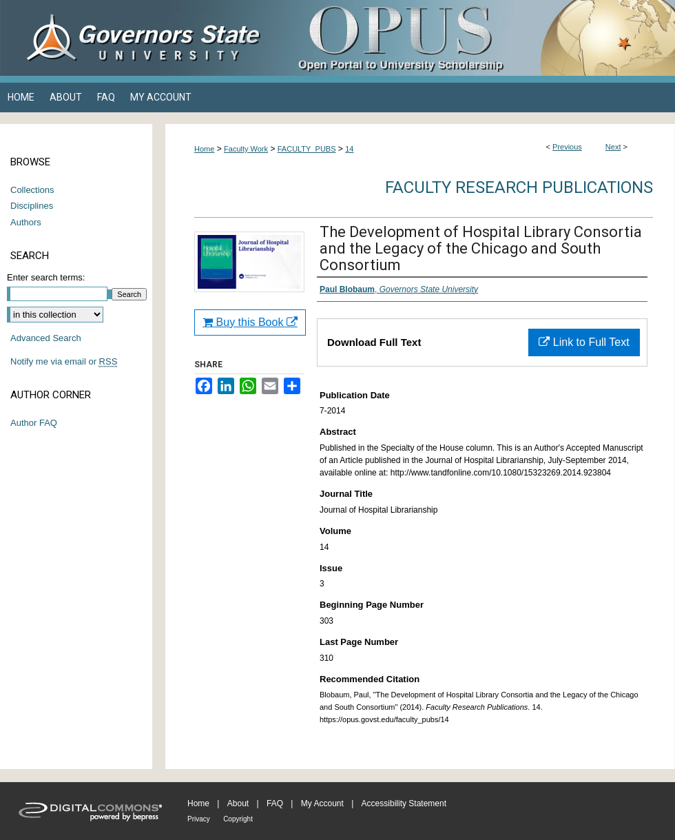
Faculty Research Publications (519, 187)
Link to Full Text (584, 342)
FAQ (275, 803)
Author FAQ (33, 423)
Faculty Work (246, 149)
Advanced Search (45, 338)
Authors (25, 222)
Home (204, 149)
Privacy (198, 819)
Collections (32, 190)
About (238, 803)
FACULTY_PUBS (307, 149)
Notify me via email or (63, 361)
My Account (322, 803)
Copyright (238, 819)
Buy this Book (250, 322)
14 (349, 149)
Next (613, 147)
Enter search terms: (46, 277)
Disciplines (31, 206)
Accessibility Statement (404, 803)
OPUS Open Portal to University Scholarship (475, 38)
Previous (567, 147)
